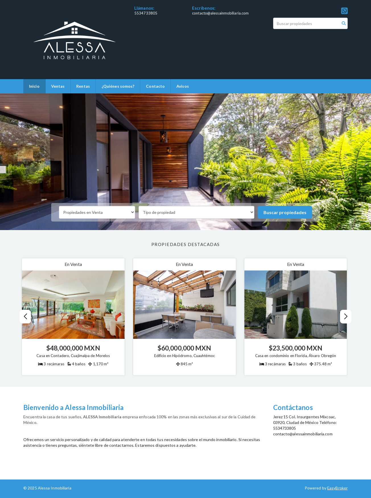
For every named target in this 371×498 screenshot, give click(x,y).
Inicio (34, 86)
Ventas (58, 86)
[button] (346, 316)
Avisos (182, 86)
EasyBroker (337, 487)
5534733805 (145, 13)
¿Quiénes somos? (118, 86)
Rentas (83, 86)
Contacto (155, 86)
